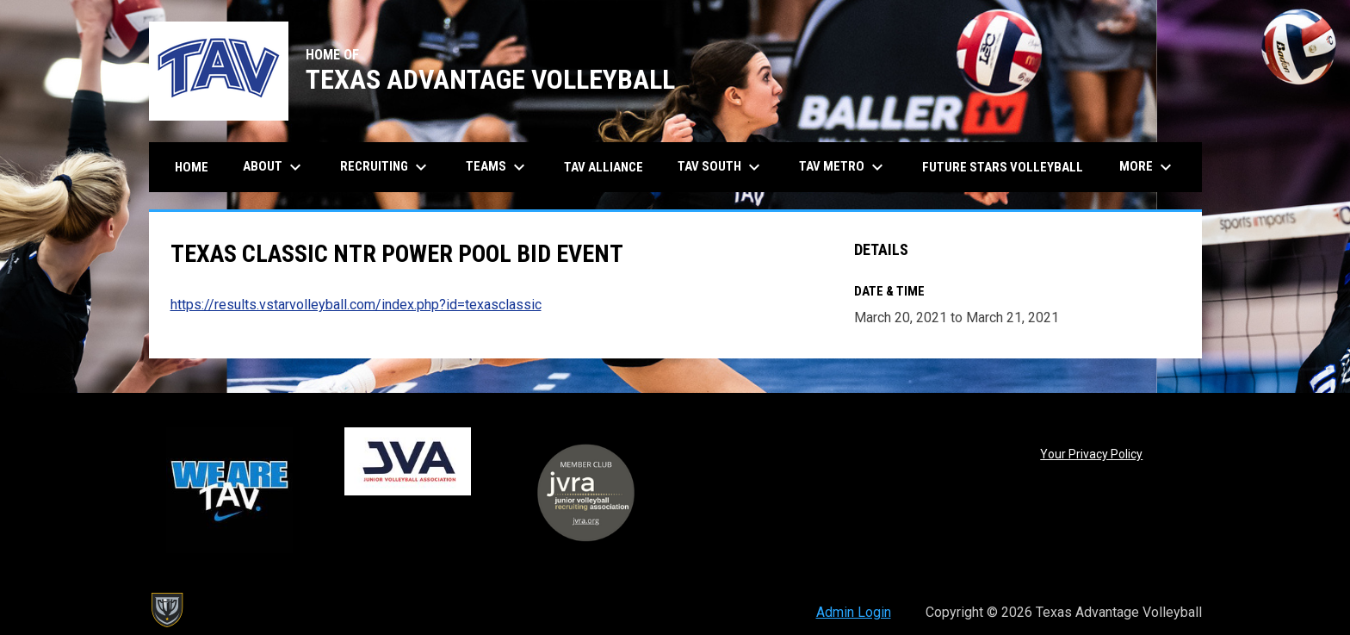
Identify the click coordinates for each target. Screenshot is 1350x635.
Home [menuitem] (191, 167)
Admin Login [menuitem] (853, 612)
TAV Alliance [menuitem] (603, 167)
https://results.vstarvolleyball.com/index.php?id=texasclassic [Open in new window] (356, 304)
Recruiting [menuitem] (385, 167)
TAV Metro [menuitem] (843, 167)
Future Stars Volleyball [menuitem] (1002, 167)
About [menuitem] (274, 167)
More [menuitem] (1147, 167)
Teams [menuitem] (497, 167)
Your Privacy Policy (1091, 454)
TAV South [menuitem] (721, 167)
